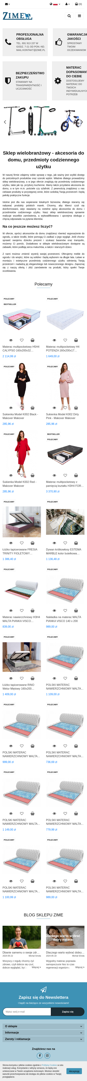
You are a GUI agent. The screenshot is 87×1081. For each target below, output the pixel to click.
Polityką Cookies (49, 1065)
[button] (78, 4)
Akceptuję (74, 1071)
